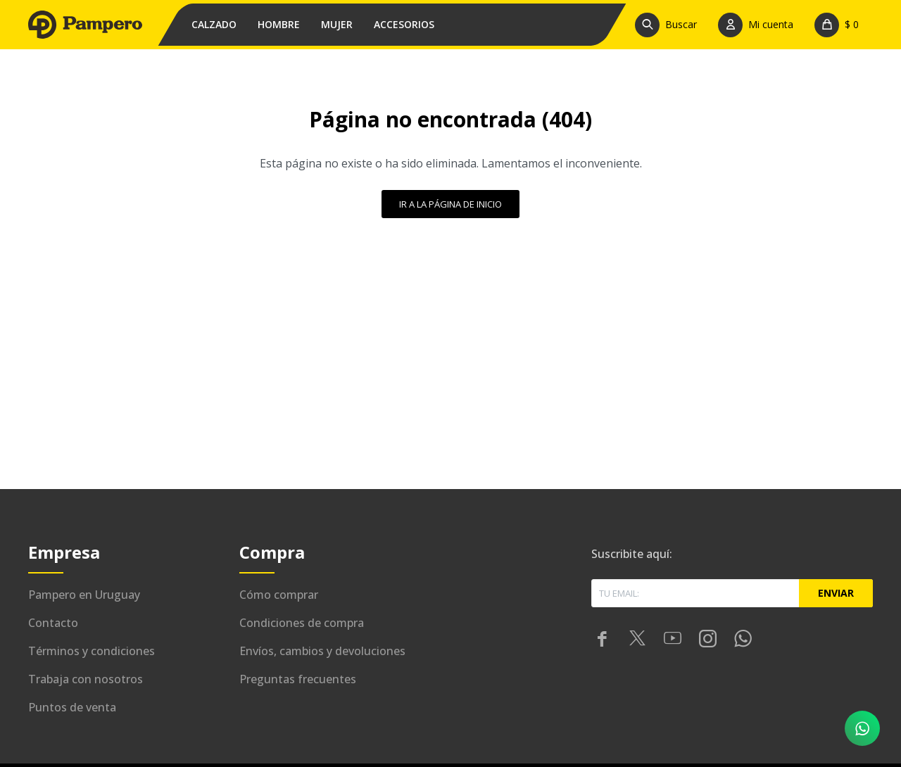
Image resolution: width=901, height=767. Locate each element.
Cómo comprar (278, 594)
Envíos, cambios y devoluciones (322, 651)
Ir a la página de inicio (450, 204)
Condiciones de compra (301, 622)
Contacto (53, 622)
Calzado (214, 24)
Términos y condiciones (91, 651)
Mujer (337, 24)
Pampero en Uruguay (84, 594)
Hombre (279, 24)
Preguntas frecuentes (297, 679)
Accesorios (404, 24)
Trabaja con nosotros (85, 679)
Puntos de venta (72, 707)
